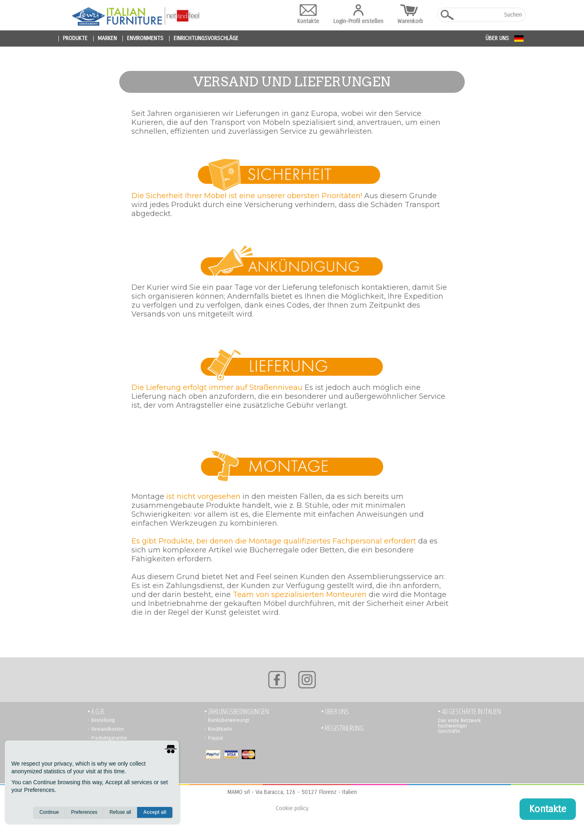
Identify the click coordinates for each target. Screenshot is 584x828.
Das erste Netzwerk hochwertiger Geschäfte (459, 726)
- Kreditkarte (218, 729)
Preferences (84, 812)
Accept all (154, 812)
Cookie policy (292, 808)
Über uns (497, 38)
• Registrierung (342, 728)
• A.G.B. (96, 711)
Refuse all (120, 812)
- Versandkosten (106, 729)
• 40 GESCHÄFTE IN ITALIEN (469, 711)
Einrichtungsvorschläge (206, 38)
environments (145, 38)
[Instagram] (307, 679)
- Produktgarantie (107, 738)
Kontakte (308, 14)
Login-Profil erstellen (358, 14)
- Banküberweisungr (226, 720)
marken (107, 38)
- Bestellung (101, 720)
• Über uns (335, 711)
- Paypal (213, 738)
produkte (75, 38)
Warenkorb (410, 14)
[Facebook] (277, 679)
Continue (49, 812)
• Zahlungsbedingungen (236, 711)
